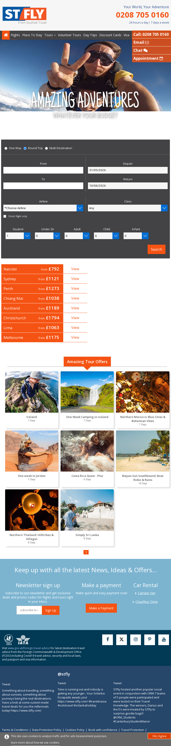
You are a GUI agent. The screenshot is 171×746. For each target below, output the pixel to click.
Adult (77, 229)
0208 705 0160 (142, 14)
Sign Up (50, 589)
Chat (140, 50)
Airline (43, 202)
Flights (15, 35)
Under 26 (47, 229)
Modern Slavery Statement (22, 713)
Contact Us (74, 713)
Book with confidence (104, 709)
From (43, 164)
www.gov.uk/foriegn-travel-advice (29, 627)
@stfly (64, 653)
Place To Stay (32, 35)
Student (18, 229)
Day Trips (90, 35)
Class (128, 202)
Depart (127, 164)
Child (106, 229)
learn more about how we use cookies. (35, 742)
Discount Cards (110, 35)
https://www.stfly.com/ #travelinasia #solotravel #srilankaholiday (82, 682)
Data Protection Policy (48, 709)
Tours (50, 35)
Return (127, 179)
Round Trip (33, 148)
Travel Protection (134, 709)
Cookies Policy (76, 709)
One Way (12, 148)
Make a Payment (101, 587)
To (43, 179)
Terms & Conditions (17, 709)
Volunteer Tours (69, 35)
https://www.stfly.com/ (26, 690)
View (72, 268)
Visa (126, 35)
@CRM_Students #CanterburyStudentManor (131, 698)
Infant (136, 229)
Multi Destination (58, 148)
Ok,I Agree (159, 736)
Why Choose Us (54, 713)
